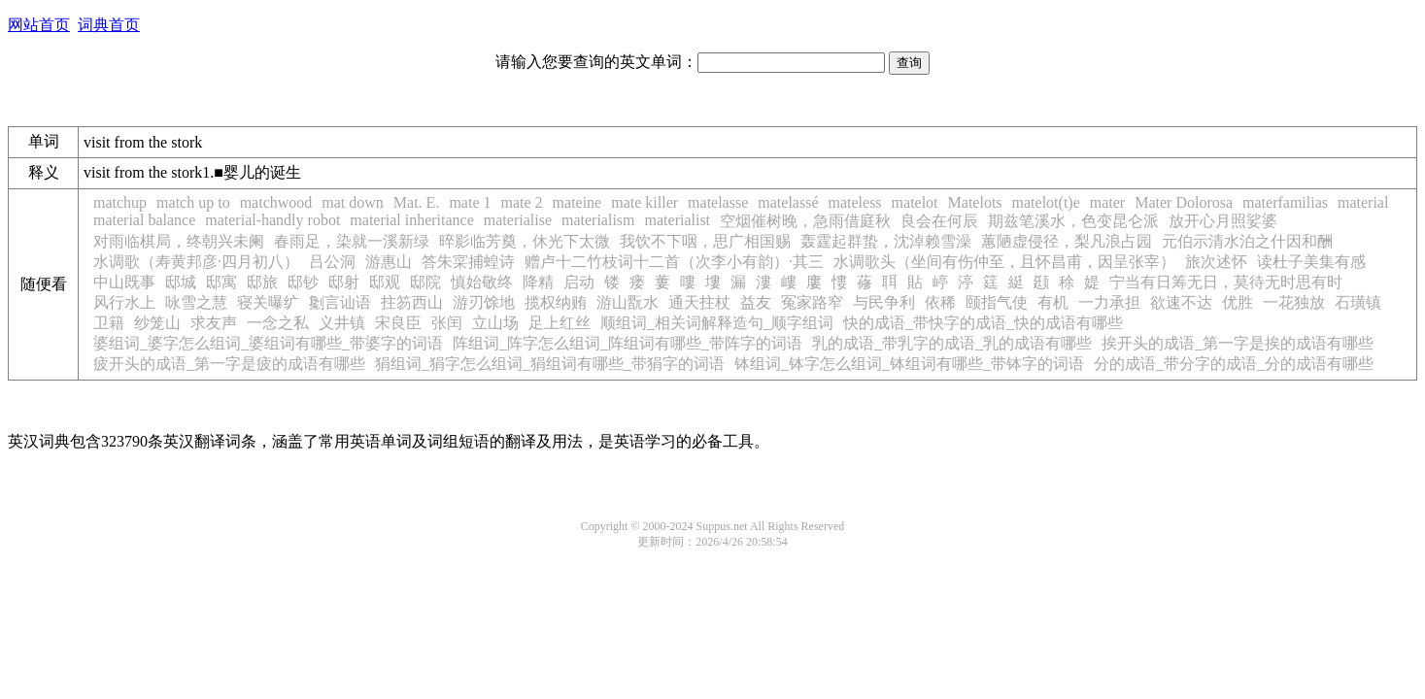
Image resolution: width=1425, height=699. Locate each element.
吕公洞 (332, 261)
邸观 (384, 282)
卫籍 (108, 323)
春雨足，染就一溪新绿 (351, 241)
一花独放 (1294, 302)
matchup (120, 202)
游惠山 (388, 261)
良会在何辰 (939, 221)
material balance (144, 220)
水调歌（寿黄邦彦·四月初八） (196, 261)
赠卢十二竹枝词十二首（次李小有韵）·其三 (674, 261)
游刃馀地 (484, 302)
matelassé (788, 202)
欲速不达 (1181, 302)
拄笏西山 (412, 302)
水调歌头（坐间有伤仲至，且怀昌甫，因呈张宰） (1004, 261)
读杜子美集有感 (1311, 261)
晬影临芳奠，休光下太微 (524, 241)
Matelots (975, 202)
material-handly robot (272, 220)
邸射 (343, 282)
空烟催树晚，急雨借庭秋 (805, 221)
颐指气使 (997, 302)
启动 (578, 282)
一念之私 (278, 323)
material (1363, 202)
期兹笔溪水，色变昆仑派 (1073, 221)
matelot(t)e (1046, 202)
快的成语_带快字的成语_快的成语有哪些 (983, 323)
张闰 (446, 323)
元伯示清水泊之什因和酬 (1247, 241)
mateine (577, 202)
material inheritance (411, 220)
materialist (678, 220)
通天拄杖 (699, 302)
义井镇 (342, 323)
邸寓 (221, 282)
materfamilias (1285, 202)
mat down (353, 202)
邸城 (180, 282)
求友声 (213, 323)
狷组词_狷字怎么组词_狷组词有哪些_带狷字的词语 (550, 363)
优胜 (1237, 302)
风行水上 (124, 302)
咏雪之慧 (196, 302)
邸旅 (262, 282)
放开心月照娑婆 (1223, 221)
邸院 (425, 282)
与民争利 (884, 302)
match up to (193, 202)
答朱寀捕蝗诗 (468, 261)
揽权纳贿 (556, 302)
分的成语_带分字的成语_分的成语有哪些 (1234, 363)
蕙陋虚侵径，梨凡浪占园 (1066, 241)
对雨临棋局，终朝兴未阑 (178, 241)
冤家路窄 (812, 302)
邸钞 (303, 282)
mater (1107, 202)
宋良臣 (398, 323)
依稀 (940, 302)
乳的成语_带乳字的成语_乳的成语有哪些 (952, 343)
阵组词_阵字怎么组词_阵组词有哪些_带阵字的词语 (627, 343)
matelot (915, 202)
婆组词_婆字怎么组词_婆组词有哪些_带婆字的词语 (268, 343)
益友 (755, 302)
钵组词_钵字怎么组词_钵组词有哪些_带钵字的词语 (909, 363)
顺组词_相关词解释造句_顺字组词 (716, 323)
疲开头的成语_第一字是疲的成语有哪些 (229, 363)
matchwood (276, 202)
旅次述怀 (1216, 261)
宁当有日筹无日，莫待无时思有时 (1225, 282)
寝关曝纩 (268, 302)
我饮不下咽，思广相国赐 (705, 241)
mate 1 (470, 202)
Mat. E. (416, 202)
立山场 (495, 323)
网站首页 (39, 25)
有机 (1053, 302)
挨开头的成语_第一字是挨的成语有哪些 (1238, 343)
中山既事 (124, 282)
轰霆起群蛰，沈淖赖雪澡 (885, 241)
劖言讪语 (340, 302)
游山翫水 (627, 302)
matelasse (718, 202)
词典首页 (109, 25)
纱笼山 (157, 323)
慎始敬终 (482, 282)
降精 (538, 282)
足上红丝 (559, 323)
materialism (598, 220)
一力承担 (1109, 302)
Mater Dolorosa (1184, 202)
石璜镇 (1358, 302)
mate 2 (521, 202)
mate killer (644, 202)
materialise (518, 220)
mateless (854, 202)
